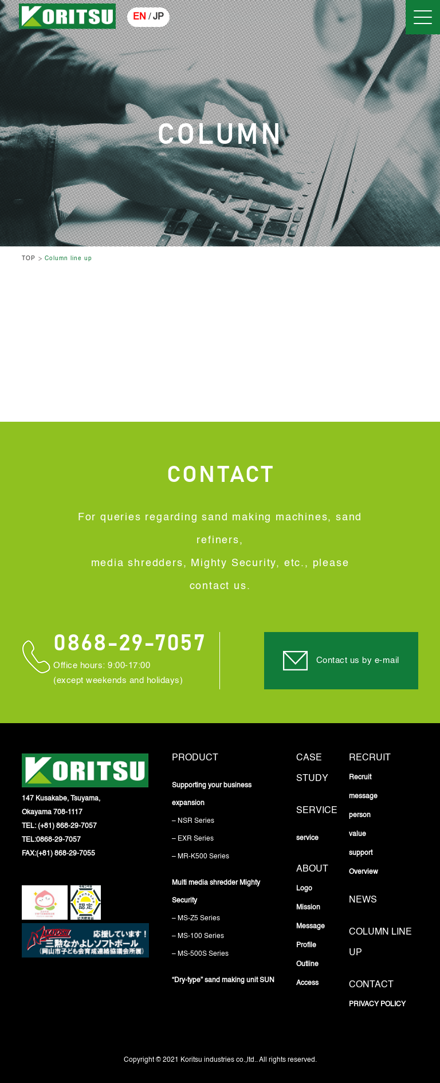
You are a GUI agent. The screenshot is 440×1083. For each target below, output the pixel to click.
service (316, 810)
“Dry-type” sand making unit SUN (223, 980)
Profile (306, 945)
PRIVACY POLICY (377, 1004)
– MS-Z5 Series (196, 918)
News (363, 900)
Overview (363, 872)
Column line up (68, 258)
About (312, 869)
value (357, 834)
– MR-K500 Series (200, 856)
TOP (29, 258)
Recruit (370, 758)
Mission (308, 907)
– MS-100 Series (198, 936)
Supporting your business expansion (212, 794)
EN (139, 17)
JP (158, 17)
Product (195, 758)
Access (307, 983)
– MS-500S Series (200, 954)
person (360, 815)
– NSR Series (193, 821)
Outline (307, 964)
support (360, 853)
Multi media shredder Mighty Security (216, 892)
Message (310, 926)
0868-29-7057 (129, 643)
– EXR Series (193, 838)
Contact (371, 985)
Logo (304, 888)
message (363, 796)
